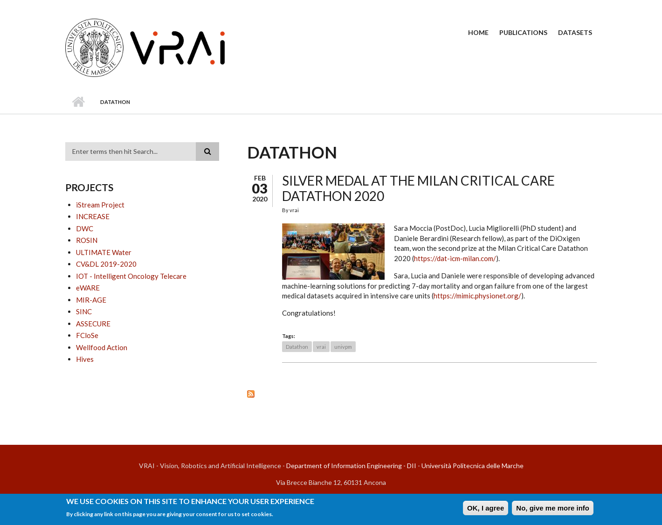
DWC (84, 228)
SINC (84, 311)
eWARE (88, 287)
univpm (343, 347)
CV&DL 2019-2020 (106, 264)
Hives (85, 359)
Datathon (297, 347)
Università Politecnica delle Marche (472, 466)
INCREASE (93, 216)
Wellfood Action (101, 347)
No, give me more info (552, 508)
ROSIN (86, 240)
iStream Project (100, 204)
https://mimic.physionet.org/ (477, 295)
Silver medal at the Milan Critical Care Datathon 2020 (418, 188)
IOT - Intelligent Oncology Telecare (131, 276)
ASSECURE (93, 323)
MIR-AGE (91, 300)
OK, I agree (485, 508)
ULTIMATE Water (103, 252)
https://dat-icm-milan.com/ (455, 258)
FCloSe (87, 335)
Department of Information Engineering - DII (351, 466)
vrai (321, 347)
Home (478, 32)
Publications (523, 32)
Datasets (575, 32)
